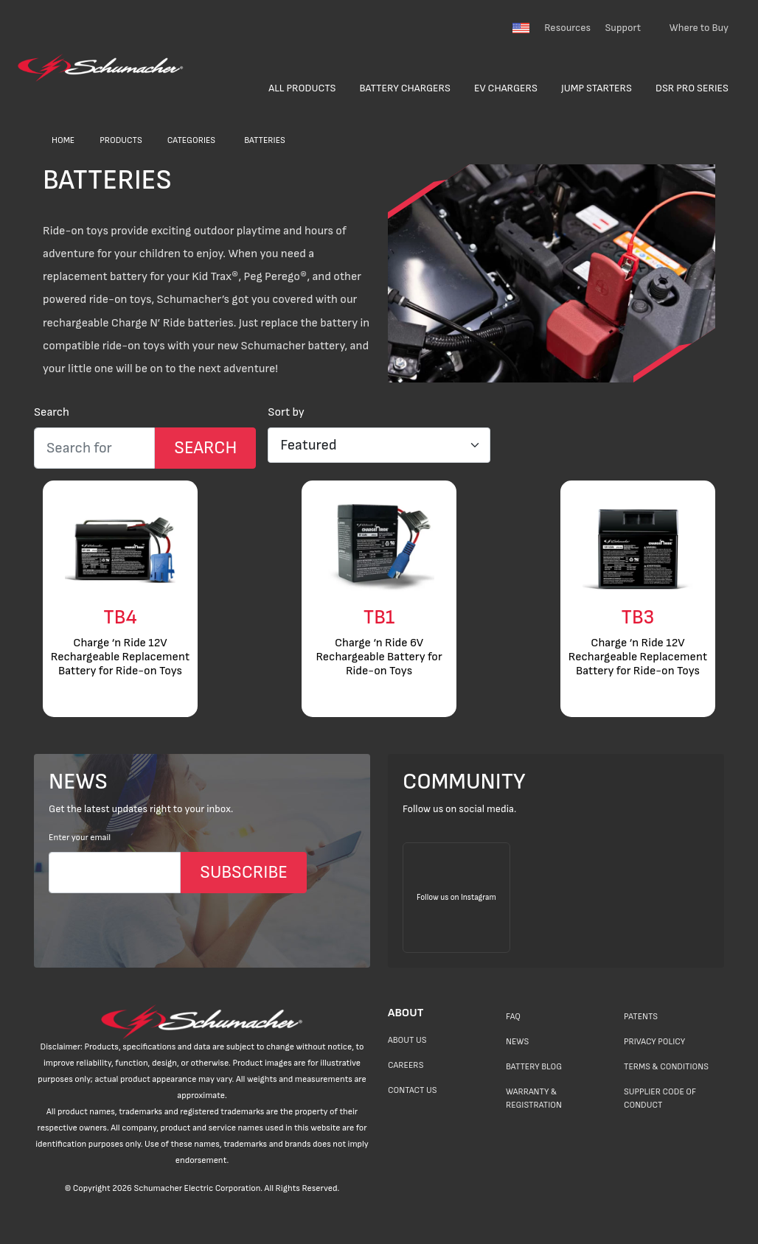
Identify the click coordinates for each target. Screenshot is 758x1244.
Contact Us (412, 1090)
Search (51, 412)
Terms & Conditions (666, 1066)
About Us (407, 1040)
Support (623, 27)
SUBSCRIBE (244, 872)
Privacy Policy (654, 1041)
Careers (405, 1065)
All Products (301, 88)
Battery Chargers (405, 88)
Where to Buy (699, 27)
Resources (567, 27)
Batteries (264, 140)
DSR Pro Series (692, 88)
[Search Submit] (205, 448)
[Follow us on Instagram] (456, 897)
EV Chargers (506, 88)
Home (63, 140)
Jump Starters (596, 88)
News (517, 1041)
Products (121, 140)
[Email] (115, 872)
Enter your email (80, 837)
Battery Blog (534, 1066)
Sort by (286, 412)
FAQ (513, 1016)
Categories (191, 140)
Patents (641, 1016)
